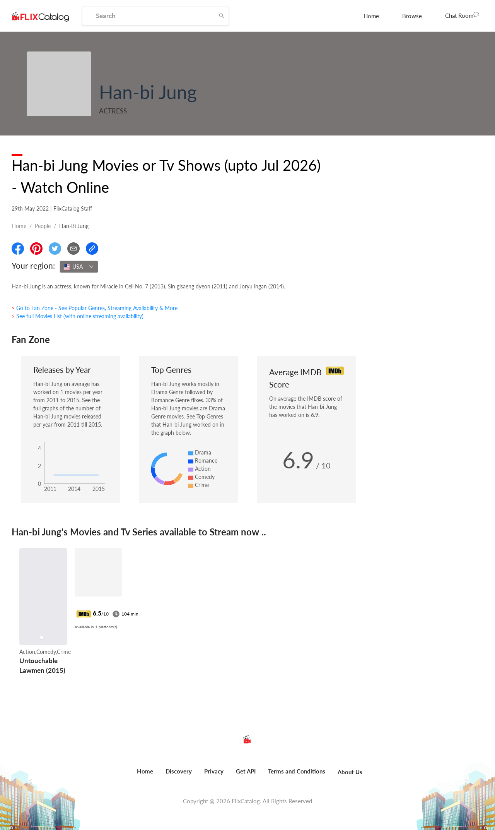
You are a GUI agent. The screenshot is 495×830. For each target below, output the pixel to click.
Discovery (179, 771)
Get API (246, 771)
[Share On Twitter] (55, 248)
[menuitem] (371, 15)
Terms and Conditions (296, 771)
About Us (350, 771)
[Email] (73, 248)
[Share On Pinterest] (36, 248)
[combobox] (79, 267)
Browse (412, 15)
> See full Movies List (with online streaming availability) (77, 316)
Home (371, 15)
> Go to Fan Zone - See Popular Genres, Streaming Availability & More (95, 308)
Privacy (214, 771)
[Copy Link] (92, 248)
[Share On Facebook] (18, 248)
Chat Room (462, 15)
